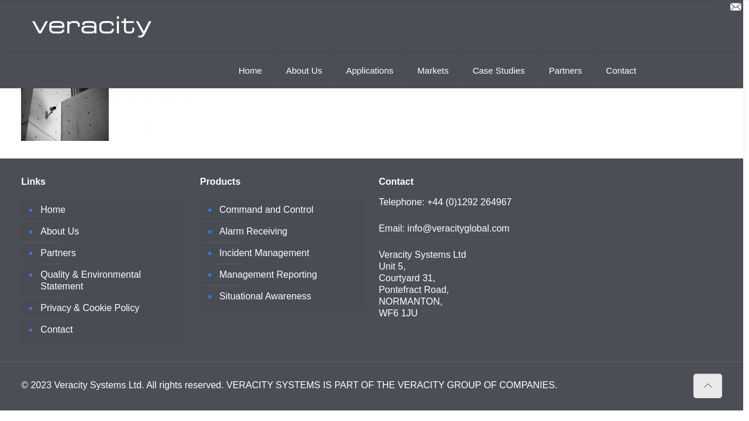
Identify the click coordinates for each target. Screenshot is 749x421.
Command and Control (266, 210)
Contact (56, 329)
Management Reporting (268, 274)
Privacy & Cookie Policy (89, 308)
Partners (57, 253)
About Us (59, 231)
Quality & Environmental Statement (90, 280)
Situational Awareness (265, 296)
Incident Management (264, 253)
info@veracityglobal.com (458, 228)
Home (53, 210)
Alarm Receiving (253, 231)
